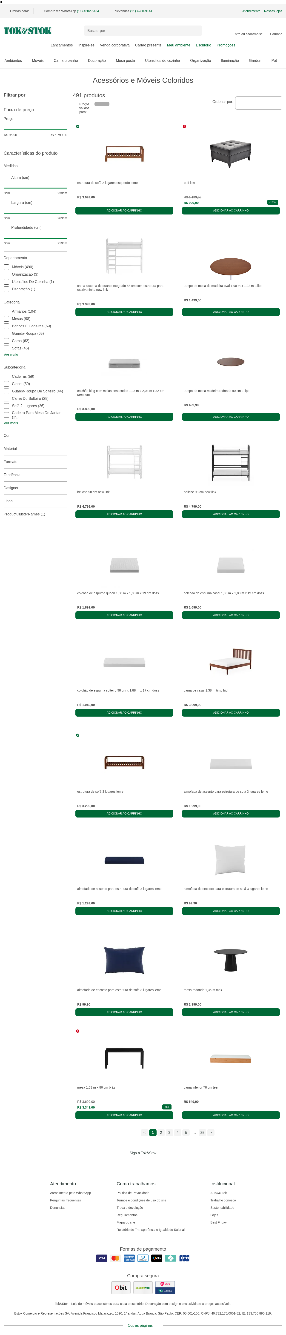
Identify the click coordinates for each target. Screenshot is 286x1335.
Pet (276, 61)
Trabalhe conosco (223, 1200)
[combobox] (258, 103)
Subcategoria (35, 367)
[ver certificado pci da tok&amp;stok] (165, 1287)
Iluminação (232, 61)
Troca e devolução (130, 1207)
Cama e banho (68, 61)
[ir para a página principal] (27, 30)
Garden (257, 61)
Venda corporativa (115, 45)
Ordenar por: (222, 102)
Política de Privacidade (133, 1193)
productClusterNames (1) (35, 514)
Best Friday (218, 1222)
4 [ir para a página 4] (178, 1133)
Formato (35, 462)
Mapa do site (126, 1222)
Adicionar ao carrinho (124, 210)
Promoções (226, 45)
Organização (203, 61)
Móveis (40, 61)
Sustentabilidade (222, 1207)
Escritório (203, 45)
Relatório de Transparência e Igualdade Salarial (151, 1230)
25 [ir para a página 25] (202, 1133)
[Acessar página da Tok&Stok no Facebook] (123, 1162)
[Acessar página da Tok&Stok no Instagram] (136, 1162)
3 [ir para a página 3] (169, 1133)
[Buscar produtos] (143, 31)
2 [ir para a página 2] (161, 1133)
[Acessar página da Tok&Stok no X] (162, 1162)
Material (35, 449)
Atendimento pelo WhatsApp (70, 1193)
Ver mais (11, 355)
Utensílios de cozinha (165, 61)
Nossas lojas (273, 11)
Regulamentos (127, 1215)
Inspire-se (86, 45)
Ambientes (16, 61)
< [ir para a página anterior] (144, 1133)
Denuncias (57, 1207)
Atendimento (251, 11)
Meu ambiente (178, 45)
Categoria (35, 302)
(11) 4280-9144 (141, 11)
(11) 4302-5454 (88, 11)
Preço (35, 119)
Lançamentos (62, 45)
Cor (35, 435)
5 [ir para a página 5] (186, 1133)
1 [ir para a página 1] (153, 1133)
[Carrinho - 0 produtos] (276, 31)
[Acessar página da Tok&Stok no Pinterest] (149, 1162)
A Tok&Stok (218, 1193)
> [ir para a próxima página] (211, 1133)
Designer (35, 488)
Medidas (35, 166)
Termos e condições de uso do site (141, 1200)
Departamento (35, 258)
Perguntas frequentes (65, 1200)
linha (35, 501)
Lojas (214, 1215)
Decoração (99, 61)
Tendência (35, 475)
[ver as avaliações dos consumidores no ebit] (121, 1287)
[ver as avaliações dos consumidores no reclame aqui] (143, 1287)
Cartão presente (148, 45)
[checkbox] (6, 267)
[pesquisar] (196, 31)
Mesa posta (128, 61)
